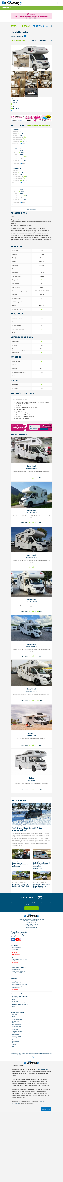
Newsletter (14, 961)
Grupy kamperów (20, 26)
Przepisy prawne (16, 1032)
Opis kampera (18, 40)
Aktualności (14, 1014)
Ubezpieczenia (15, 962)
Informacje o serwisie (17, 951)
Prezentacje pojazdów (17, 1031)
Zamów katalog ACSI (17, 973)
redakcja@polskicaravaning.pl (33, 925)
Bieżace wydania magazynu (18, 971)
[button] (31, 209)
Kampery (6, 8)
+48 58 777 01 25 (33, 924)
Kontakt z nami (15, 956)
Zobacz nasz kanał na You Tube (19, 1003)
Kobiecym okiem (16, 1021)
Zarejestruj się (15, 949)
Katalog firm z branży (17, 986)
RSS (12, 957)
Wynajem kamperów (17, 1026)
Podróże (13, 1027)
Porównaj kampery (43, 26)
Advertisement (16, 954)
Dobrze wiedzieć (15, 1034)
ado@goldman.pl (33, 927)
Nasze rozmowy (15, 1041)
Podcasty (14, 1044)
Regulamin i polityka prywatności (19, 959)
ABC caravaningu (16, 1022)
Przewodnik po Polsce (17, 1019)
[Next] (51, 26)
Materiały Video (15, 998)
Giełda (13, 1006)
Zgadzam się (46, 1108)
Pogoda (13, 999)
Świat (13, 1017)
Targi (13, 1046)
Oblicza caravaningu (16, 1024)
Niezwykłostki (15, 1043)
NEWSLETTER (28, 897)
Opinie (42, 40)
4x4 (12, 1039)
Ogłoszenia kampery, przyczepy (19, 984)
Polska (13, 1016)
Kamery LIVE (15, 1001)
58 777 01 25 (32, 922)
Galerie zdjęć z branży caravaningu (20, 996)
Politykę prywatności (42, 1069)
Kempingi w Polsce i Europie (18, 981)
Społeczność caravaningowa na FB (20, 1004)
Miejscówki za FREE (16, 982)
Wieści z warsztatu (16, 1036)
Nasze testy (14, 1037)
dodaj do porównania (18, 36)
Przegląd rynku (15, 1029)
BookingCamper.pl (16, 987)
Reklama (14, 952)
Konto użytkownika (16, 947)
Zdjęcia (32, 40)
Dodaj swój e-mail (31, 908)
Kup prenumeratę (16, 969)
